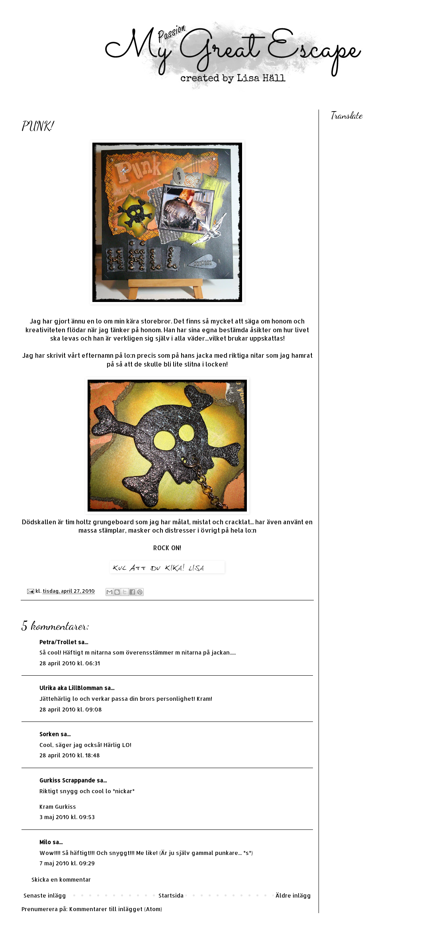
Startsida (171, 895)
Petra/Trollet (57, 642)
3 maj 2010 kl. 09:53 (67, 817)
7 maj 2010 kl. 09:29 (67, 863)
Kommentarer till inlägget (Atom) (115, 909)
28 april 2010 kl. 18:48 (69, 755)
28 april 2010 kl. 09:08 (70, 709)
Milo (45, 842)
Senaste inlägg (44, 895)
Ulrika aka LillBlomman (71, 687)
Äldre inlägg (293, 895)
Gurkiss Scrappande (67, 780)
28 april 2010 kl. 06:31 (69, 663)
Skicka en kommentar (61, 879)
